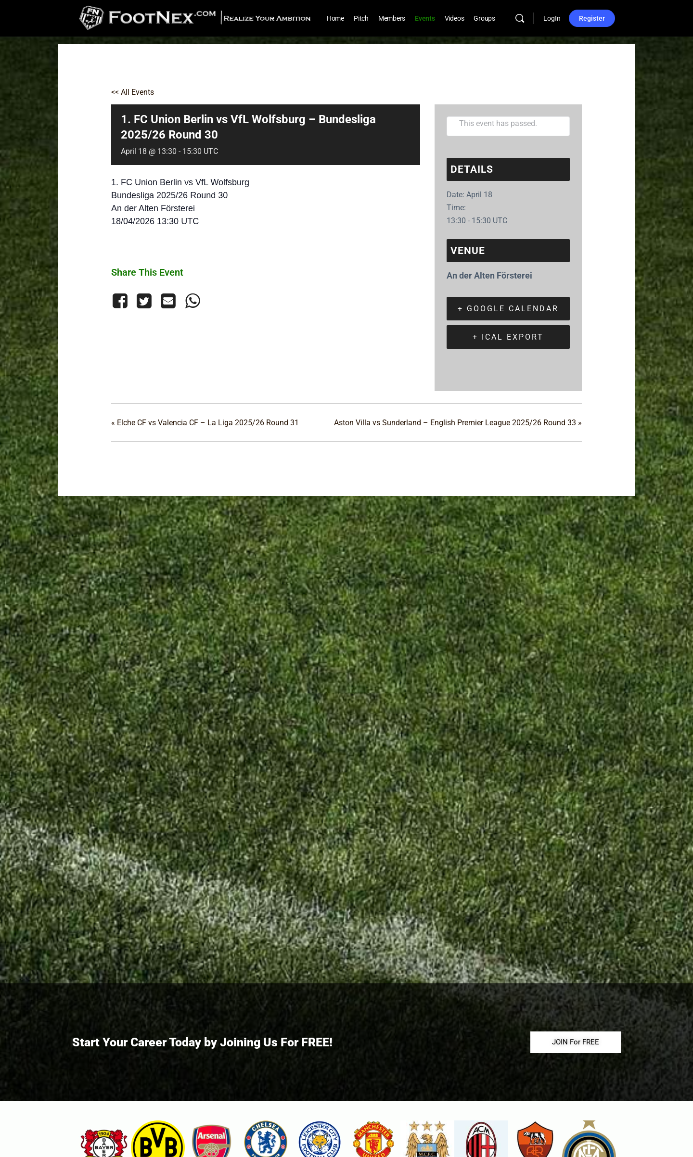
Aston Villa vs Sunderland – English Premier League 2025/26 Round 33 (458, 422)
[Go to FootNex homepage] (195, 17)
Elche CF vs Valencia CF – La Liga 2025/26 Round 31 (205, 422)
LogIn (552, 18)
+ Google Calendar (508, 308)
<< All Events (132, 92)
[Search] (519, 18)
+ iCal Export (508, 337)
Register (592, 18)
